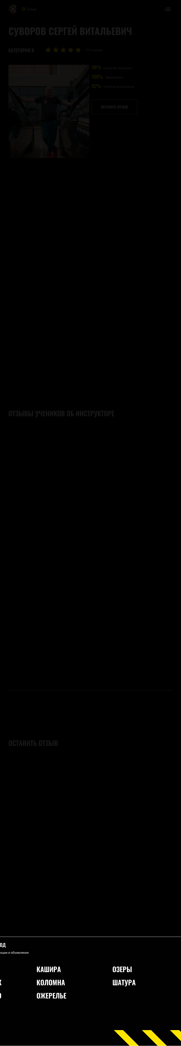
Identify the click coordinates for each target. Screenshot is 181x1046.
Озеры (122, 969)
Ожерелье (51, 995)
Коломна (50, 982)
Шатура (124, 982)
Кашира (48, 969)
